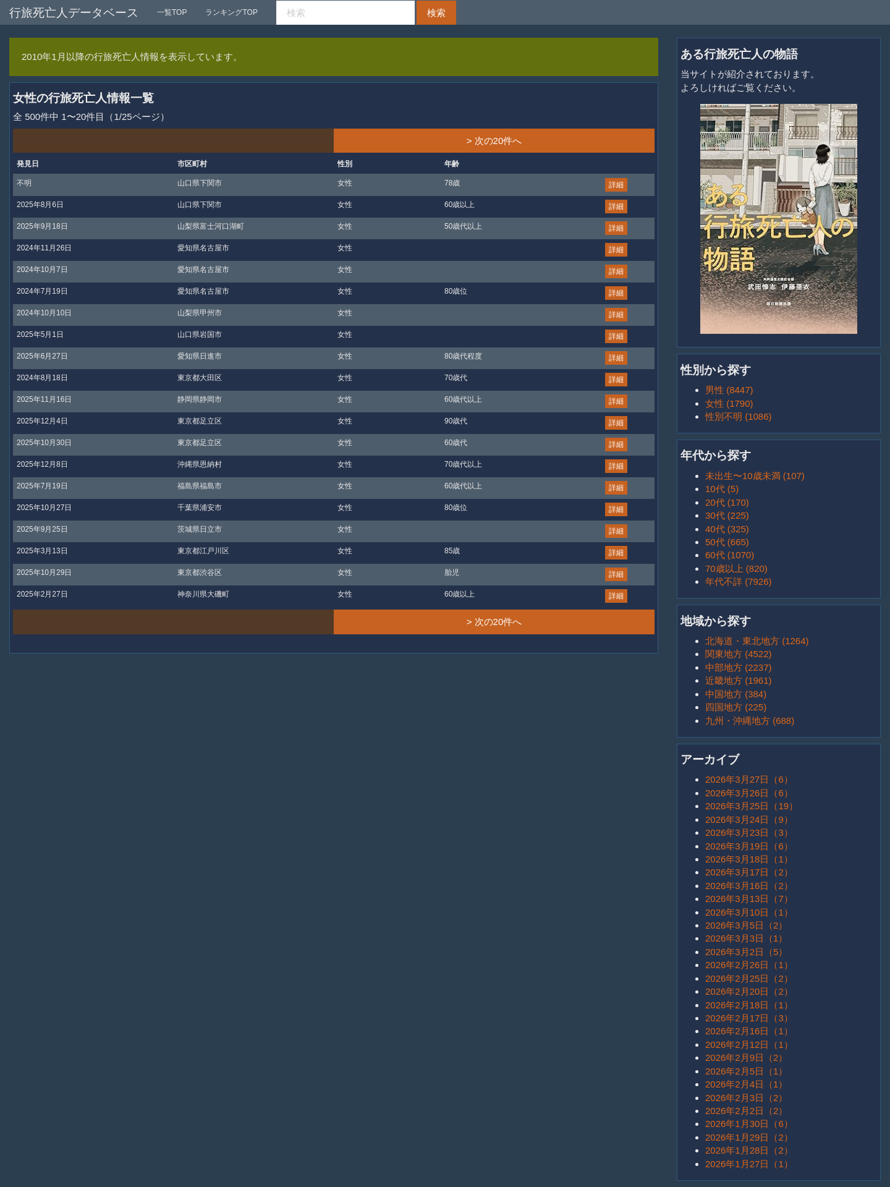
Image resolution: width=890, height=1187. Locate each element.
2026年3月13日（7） (749, 898)
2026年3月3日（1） (746, 938)
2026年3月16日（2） (749, 885)
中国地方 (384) (735, 694)
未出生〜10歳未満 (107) (755, 475)
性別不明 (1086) (738, 416)
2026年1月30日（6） (749, 1123)
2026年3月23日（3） (749, 832)
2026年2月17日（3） (749, 1018)
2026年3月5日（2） (746, 925)
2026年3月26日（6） (749, 793)
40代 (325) (727, 529)
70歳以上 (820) (736, 568)
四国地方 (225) (735, 707)
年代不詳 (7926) (738, 581)
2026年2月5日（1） (746, 1071)
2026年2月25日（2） (749, 978)
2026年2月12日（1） (749, 1044)
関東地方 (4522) (738, 654)
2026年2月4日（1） (746, 1084)
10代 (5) (722, 488)
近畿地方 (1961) (738, 680)
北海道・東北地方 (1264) (757, 641)
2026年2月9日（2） (746, 1057)
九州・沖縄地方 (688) (749, 720)
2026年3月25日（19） (751, 806)
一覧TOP (172, 12)
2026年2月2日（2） (746, 1110)
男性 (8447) (729, 390)
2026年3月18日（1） (749, 859)
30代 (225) (727, 515)
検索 (436, 12)
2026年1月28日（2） (749, 1150)
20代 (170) (727, 502)
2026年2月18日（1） (749, 1005)
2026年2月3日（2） (746, 1097)
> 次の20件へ (494, 140)
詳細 (616, 185)
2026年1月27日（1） (749, 1164)
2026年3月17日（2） (749, 872)
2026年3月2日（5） (746, 952)
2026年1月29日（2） (749, 1137)
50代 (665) (727, 542)
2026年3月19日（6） (749, 846)
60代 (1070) (729, 555)
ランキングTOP (231, 12)
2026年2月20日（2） (749, 991)
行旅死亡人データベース (73, 12)
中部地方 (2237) (738, 667)
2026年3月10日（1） (749, 912)
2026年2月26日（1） (749, 964)
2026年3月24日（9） (749, 819)
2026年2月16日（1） (749, 1031)
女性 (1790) (729, 403)
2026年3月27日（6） (749, 779)
